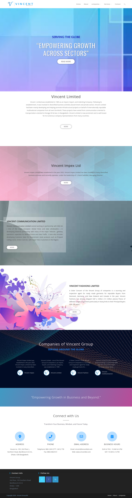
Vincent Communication (83, 369)
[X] (42, 479)
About (115, 495)
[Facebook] (49, 479)
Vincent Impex (51, 369)
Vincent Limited (62, 369)
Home (109, 495)
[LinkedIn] (55, 479)
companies (122, 495)
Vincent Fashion (73, 369)
